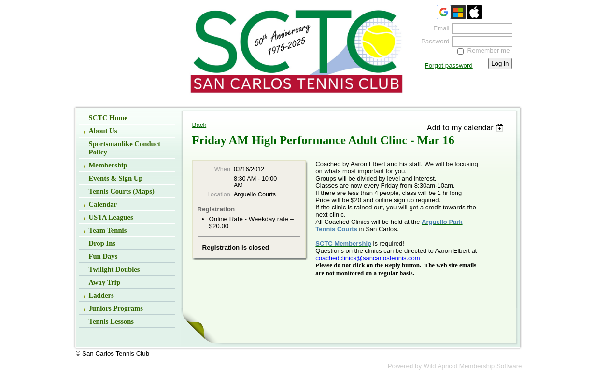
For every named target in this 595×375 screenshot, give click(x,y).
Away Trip (105, 282)
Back (199, 124)
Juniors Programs (116, 308)
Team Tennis (108, 230)
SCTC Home (108, 118)
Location (218, 194)
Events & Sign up (116, 178)
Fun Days (103, 256)
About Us (103, 131)
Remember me (489, 50)
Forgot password (449, 65)
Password (433, 41)
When (222, 169)
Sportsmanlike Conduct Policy (125, 148)
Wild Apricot (440, 366)
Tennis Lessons (111, 321)
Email (439, 28)
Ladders (101, 295)
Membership (108, 165)
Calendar (103, 204)
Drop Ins (102, 243)
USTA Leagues (111, 217)
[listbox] (467, 128)
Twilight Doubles (114, 269)
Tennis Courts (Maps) (122, 191)
